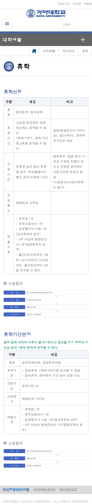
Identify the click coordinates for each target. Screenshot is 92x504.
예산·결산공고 (68, 489)
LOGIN (67, 24)
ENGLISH (64, 3)
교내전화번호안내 (44, 489)
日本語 (76, 3)
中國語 (87, 3)
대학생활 (12, 39)
